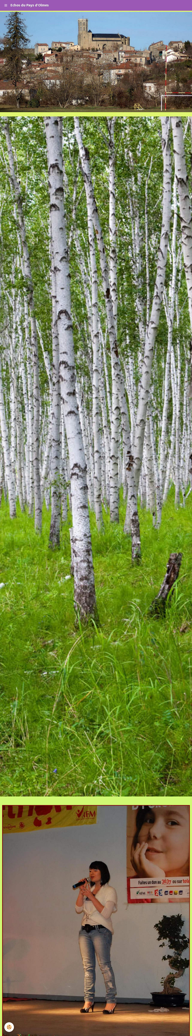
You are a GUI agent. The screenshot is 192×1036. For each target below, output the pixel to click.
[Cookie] (9, 1027)
